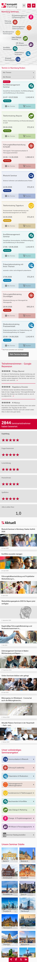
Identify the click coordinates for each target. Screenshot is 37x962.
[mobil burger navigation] (24, 6)
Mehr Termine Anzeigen (18, 354)
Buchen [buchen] (27, 106)
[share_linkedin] (25, 959)
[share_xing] (11, 959)
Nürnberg (7, 101)
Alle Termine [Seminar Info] (10, 106)
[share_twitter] (21, 959)
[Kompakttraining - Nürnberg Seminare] (29, 6)
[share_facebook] (16, 959)
